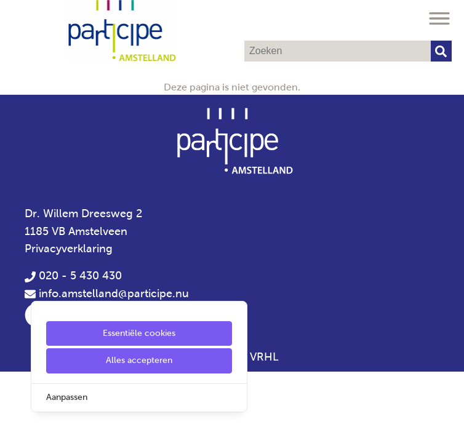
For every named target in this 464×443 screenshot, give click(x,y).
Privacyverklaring (69, 248)
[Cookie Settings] (14, 425)
